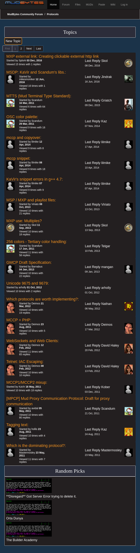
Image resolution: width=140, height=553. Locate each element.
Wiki (112, 4)
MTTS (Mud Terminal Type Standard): (38, 96)
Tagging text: (17, 425)
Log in (124, 4)
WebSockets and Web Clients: (32, 341)
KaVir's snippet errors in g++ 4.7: (34, 179)
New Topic (13, 41)
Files (78, 4)
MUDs (89, 4)
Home (53, 4)
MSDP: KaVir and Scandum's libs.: (36, 72)
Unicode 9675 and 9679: (27, 283)
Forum (65, 4)
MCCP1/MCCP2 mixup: (26, 382)
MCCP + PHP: (18, 320)
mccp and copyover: (23, 137)
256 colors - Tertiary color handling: (36, 242)
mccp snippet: (18, 158)
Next (29, 48)
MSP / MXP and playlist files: (31, 200)
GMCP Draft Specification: (29, 262)
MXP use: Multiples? (24, 221)
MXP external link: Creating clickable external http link (52, 56)
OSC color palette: (22, 117)
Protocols (53, 14)
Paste (101, 4)
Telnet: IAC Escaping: (25, 361)
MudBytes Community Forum (25, 14)
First (7, 48)
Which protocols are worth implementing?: (42, 299)
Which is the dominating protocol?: (36, 445)
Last (38, 48)
